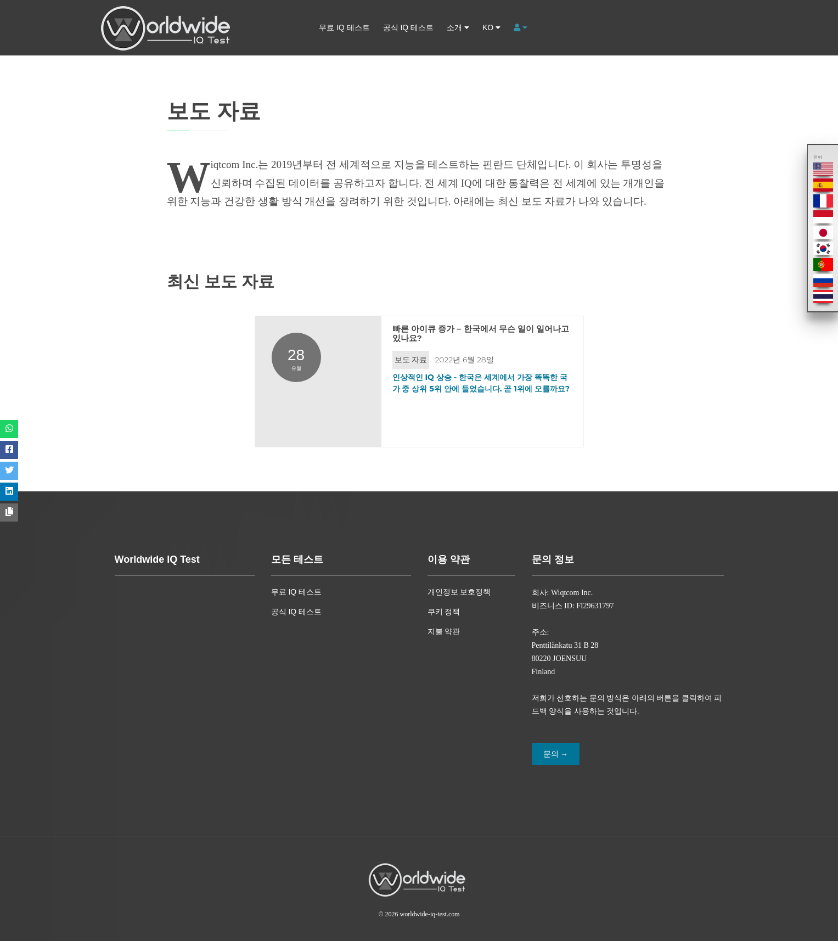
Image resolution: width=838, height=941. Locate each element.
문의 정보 (553, 558)
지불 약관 (444, 631)
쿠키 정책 (444, 611)
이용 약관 (449, 558)
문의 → (556, 754)
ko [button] (491, 27)
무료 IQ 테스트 (344, 27)
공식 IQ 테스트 (408, 27)
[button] (520, 27)
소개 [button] (458, 27)
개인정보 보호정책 (459, 591)
